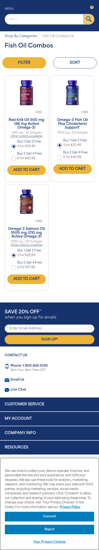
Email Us (17, 380)
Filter (24, 63)
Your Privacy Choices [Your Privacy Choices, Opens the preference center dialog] (49, 542)
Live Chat (18, 389)
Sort (75, 63)
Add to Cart (26, 170)
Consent (49, 516)
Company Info (20, 433)
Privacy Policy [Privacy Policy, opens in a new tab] (70, 507)
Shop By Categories (21, 36)
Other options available (26, 136)
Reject (49, 529)
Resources (16, 447)
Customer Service (24, 404)
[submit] (88, 19)
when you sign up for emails (30, 314)
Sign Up (49, 339)
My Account (18, 419)
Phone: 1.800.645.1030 (29, 366)
